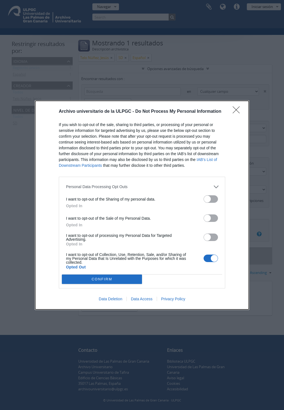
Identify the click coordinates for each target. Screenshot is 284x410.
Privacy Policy (173, 299)
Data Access (142, 299)
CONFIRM (102, 279)
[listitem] (142, 187)
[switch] (211, 199)
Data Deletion (110, 299)
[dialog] (142, 205)
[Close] (238, 111)
